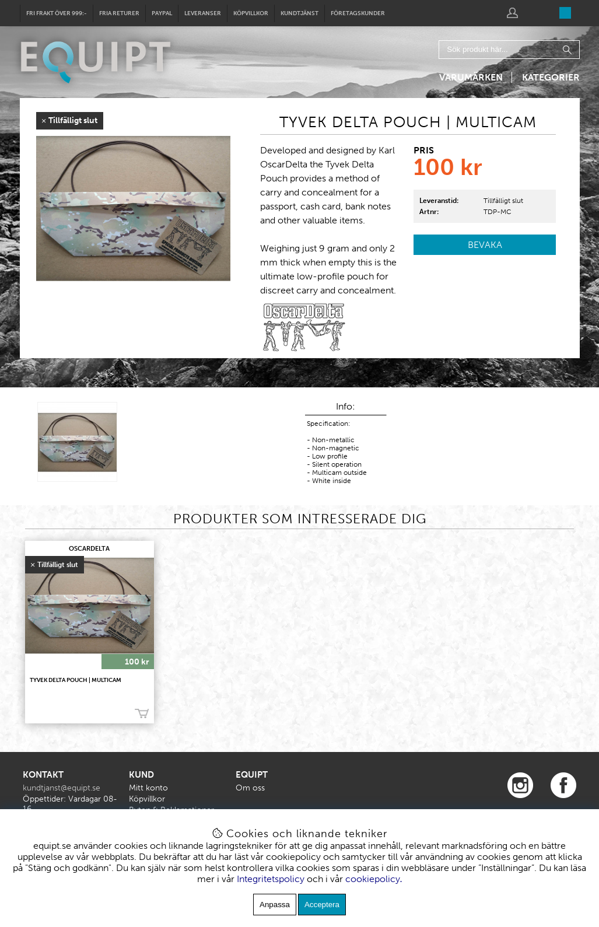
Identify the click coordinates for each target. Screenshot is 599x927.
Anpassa (275, 904)
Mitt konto (148, 788)
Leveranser (202, 13)
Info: (345, 406)
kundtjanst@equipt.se (61, 788)
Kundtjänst (299, 13)
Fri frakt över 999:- (56, 13)
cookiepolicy (372, 878)
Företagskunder (358, 13)
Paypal (162, 13)
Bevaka (485, 244)
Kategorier (551, 77)
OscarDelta (89, 548)
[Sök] (509, 49)
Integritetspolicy (270, 878)
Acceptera (321, 904)
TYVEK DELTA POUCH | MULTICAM (75, 680)
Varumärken (471, 77)
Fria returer (119, 13)
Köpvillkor (250, 13)
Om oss (250, 788)
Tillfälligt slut (503, 201)
